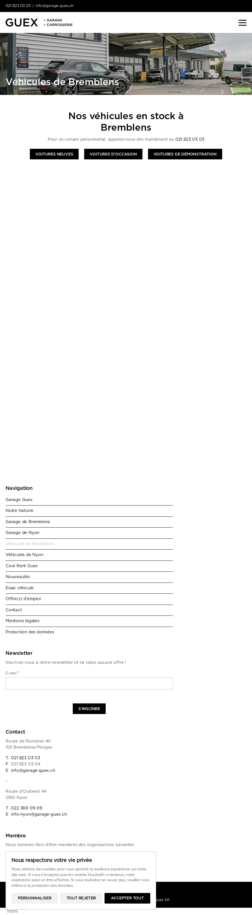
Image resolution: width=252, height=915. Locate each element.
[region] (81, 880)
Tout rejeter (81, 898)
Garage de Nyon (22, 533)
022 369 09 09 (26, 808)
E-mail (12, 673)
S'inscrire (89, 709)
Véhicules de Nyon (24, 555)
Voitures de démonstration (185, 154)
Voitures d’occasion (113, 154)
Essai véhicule (20, 588)
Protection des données (30, 632)
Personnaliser (34, 898)
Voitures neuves (54, 154)
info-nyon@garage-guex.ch (39, 814)
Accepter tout (127, 898)
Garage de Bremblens (28, 522)
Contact (14, 610)
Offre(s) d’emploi (23, 599)
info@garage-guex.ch (54, 6)
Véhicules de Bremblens (30, 544)
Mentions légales (22, 621)
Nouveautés (18, 577)
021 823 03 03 (18, 6)
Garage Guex (19, 500)
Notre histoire (19, 511)
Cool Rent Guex (22, 566)
